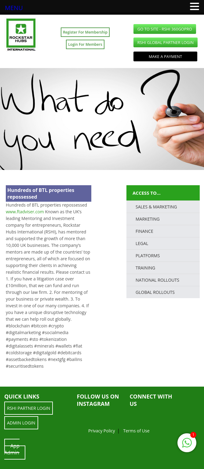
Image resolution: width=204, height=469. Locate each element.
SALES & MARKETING (156, 207)
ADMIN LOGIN (21, 423)
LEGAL (142, 243)
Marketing (148, 219)
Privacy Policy (101, 431)
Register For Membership (85, 32)
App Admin (12, 449)
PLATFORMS (148, 255)
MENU (14, 8)
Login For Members (85, 44)
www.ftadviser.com (25, 212)
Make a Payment (165, 56)
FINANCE (144, 231)
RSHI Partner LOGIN (28, 408)
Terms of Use (136, 431)
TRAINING (145, 268)
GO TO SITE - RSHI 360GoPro (164, 29)
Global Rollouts (155, 292)
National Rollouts (157, 280)
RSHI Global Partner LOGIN (165, 42)
